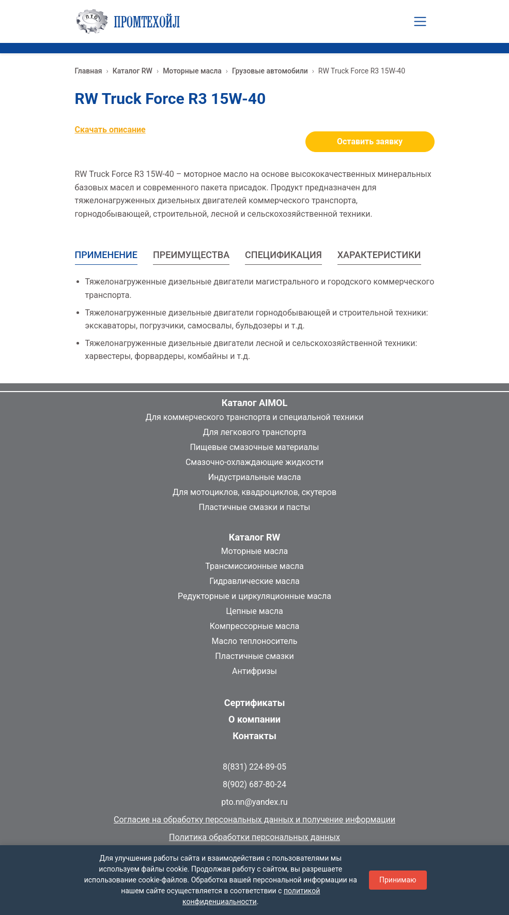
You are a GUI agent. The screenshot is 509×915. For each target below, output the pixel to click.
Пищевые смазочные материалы (254, 447)
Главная (88, 71)
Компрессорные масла (255, 626)
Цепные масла (254, 611)
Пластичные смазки (254, 656)
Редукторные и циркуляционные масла (254, 596)
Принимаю (398, 880)
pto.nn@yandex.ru (254, 802)
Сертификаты (254, 702)
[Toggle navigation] (420, 21)
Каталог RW (132, 71)
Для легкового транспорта (254, 432)
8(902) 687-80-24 (254, 784)
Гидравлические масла (254, 581)
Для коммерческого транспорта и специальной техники (255, 417)
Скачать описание (110, 129)
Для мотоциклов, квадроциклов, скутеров (254, 492)
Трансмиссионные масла (254, 566)
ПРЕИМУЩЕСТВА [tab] (191, 254)
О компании (254, 719)
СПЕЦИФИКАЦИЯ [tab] (283, 254)
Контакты (254, 735)
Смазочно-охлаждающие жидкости (254, 462)
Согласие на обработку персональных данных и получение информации (254, 819)
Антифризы (254, 671)
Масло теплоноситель (254, 641)
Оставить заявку (370, 141)
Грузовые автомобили (270, 71)
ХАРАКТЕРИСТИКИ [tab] (379, 254)
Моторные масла (192, 71)
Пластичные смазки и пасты (254, 507)
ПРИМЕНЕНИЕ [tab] (106, 254)
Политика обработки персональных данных (254, 837)
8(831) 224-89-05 (254, 767)
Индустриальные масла (254, 477)
